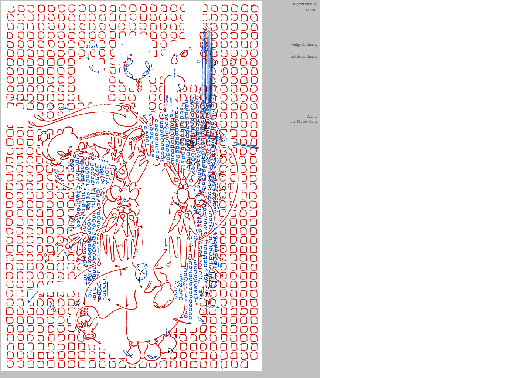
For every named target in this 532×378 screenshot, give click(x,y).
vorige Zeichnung (304, 45)
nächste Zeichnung (303, 56)
